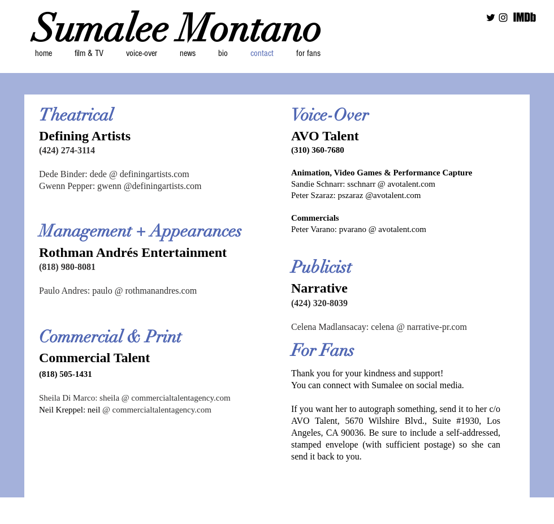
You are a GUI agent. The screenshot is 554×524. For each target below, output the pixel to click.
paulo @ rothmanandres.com (144, 290)
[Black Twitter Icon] (490, 17)
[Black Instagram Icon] (503, 17)
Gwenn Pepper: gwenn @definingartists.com (120, 186)
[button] (88, 53)
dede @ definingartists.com (139, 174)
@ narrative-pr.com (430, 327)
